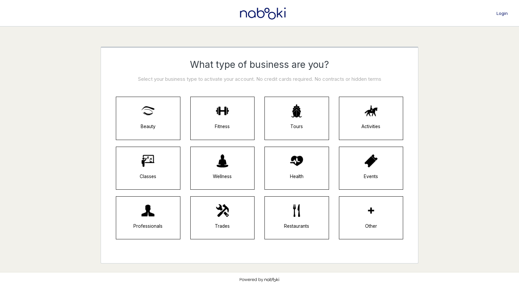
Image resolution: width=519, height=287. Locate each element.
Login (502, 13)
